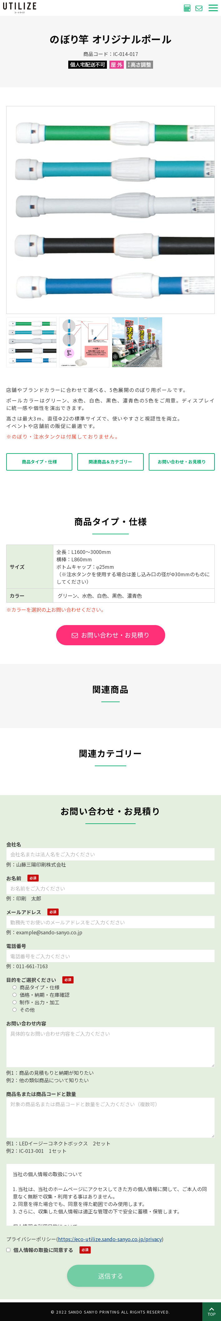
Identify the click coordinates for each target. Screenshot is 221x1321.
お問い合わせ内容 (26, 1023)
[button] (213, 8)
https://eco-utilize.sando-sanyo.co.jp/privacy (110, 1239)
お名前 (13, 878)
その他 (23, 1009)
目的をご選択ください (31, 979)
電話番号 (16, 946)
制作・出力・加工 (36, 1002)
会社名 (13, 844)
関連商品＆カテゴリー (110, 461)
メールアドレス (23, 912)
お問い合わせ (199, 8)
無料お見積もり (188, 8)
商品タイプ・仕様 (39, 461)
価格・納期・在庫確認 (41, 994)
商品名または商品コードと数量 (41, 1094)
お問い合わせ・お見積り (182, 461)
